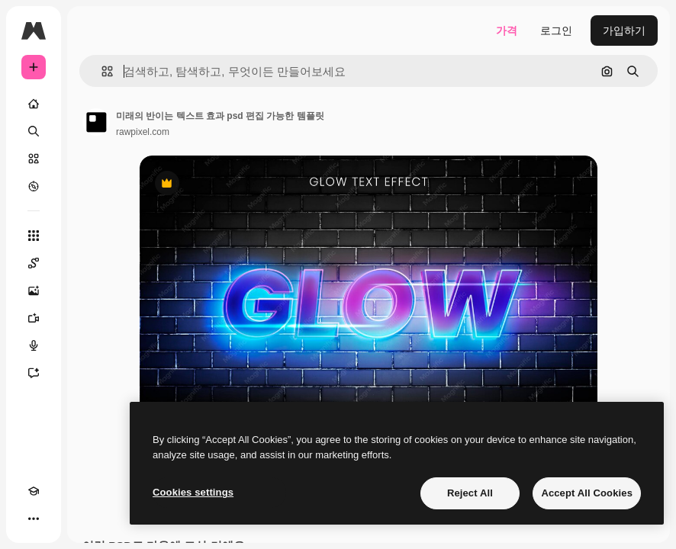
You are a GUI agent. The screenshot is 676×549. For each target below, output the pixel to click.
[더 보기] (33, 518)
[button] (101, 71)
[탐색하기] (33, 186)
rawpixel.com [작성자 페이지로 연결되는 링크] (142, 132)
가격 (506, 30)
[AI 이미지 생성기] (33, 290)
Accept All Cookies (587, 493)
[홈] (33, 104)
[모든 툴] (33, 235)
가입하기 (624, 30)
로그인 (556, 30)
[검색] (33, 131)
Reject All (470, 493)
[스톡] (33, 158)
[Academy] (33, 491)
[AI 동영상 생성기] (33, 318)
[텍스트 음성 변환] (33, 345)
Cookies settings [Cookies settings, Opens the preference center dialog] (193, 492)
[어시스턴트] (33, 373)
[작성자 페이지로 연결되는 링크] (96, 122)
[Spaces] (33, 263)
